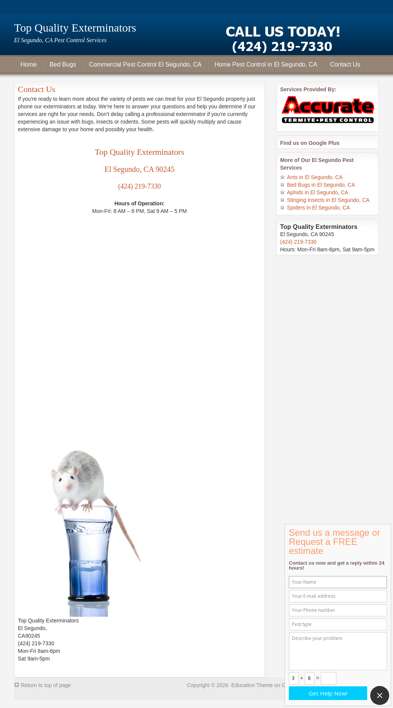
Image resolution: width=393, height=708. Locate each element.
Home (29, 64)
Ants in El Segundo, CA (314, 177)
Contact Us (345, 64)
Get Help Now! (328, 693)
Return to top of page (46, 685)
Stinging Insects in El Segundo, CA (328, 200)
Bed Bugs (63, 64)
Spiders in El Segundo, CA (318, 208)
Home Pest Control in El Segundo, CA (265, 64)
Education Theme (252, 685)
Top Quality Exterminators (75, 27)
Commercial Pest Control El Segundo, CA (145, 64)
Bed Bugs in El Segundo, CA (321, 185)
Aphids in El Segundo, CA (317, 192)
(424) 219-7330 (139, 186)
